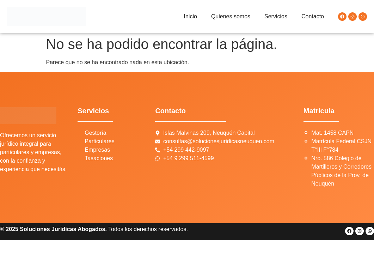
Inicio (190, 16)
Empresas (97, 150)
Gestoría (95, 133)
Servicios (275, 16)
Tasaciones (99, 158)
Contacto (312, 16)
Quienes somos (230, 16)
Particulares (99, 141)
